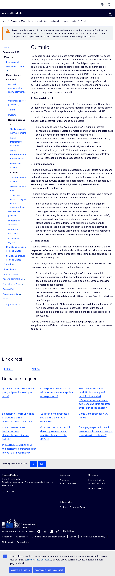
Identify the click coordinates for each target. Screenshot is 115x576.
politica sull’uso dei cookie (38, 559)
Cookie (73, 536)
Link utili (8, 369)
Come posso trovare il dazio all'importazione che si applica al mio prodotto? (56, 392)
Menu (110, 13)
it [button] (102, 4)
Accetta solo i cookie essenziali (49, 570)
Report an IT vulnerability (15, 536)
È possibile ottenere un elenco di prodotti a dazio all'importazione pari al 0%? (18, 417)
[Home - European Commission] (20, 524)
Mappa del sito (95, 488)
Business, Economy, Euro (72, 507)
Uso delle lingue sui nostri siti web (48, 536)
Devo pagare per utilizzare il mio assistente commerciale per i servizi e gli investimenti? (96, 431)
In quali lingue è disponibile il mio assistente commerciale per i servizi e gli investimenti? (19, 449)
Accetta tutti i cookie (20, 570)
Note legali (7, 542)
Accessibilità (23, 542)
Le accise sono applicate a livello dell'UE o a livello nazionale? (54, 417)
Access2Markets (10, 475)
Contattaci (68, 531)
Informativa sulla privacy (93, 536)
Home (4, 21)
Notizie (36, 369)
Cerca (109, 4)
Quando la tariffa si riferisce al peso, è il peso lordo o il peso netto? (18, 392)
